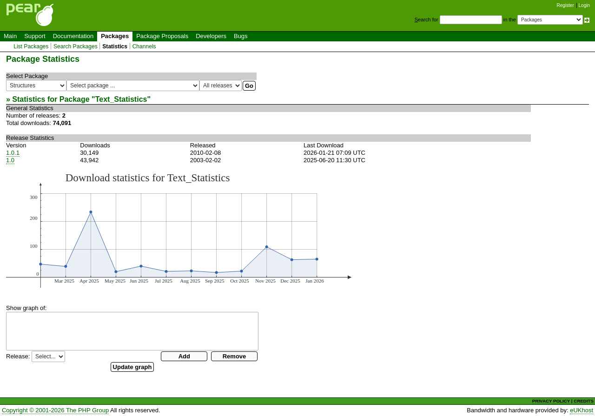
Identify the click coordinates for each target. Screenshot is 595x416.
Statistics (114, 46)
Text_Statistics (121, 99)
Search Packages (75, 46)
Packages (115, 36)
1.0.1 (13, 152)
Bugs (241, 36)
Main (10, 36)
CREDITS (584, 400)
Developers (211, 36)
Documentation (73, 36)
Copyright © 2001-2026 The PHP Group (55, 410)
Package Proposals (162, 36)
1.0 (10, 160)
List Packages (30, 46)
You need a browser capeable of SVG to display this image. (178, 230)
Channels (144, 46)
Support (35, 36)
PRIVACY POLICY (551, 400)
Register (565, 5)
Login (584, 5)
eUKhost (581, 410)
